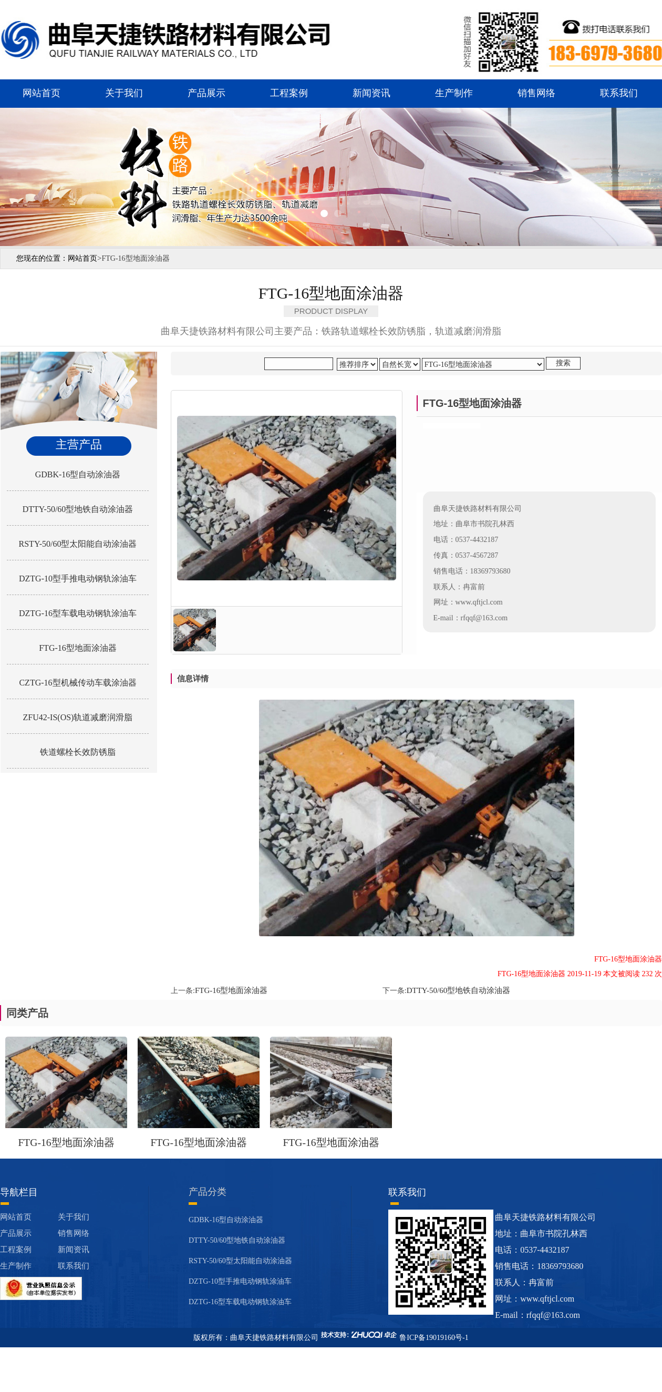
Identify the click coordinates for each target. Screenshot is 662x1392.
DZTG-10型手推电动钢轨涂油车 (78, 578)
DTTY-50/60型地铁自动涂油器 (78, 509)
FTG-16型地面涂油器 (78, 647)
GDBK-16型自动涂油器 (78, 474)
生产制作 (454, 93)
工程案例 (289, 93)
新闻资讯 (371, 93)
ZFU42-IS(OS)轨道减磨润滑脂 (78, 717)
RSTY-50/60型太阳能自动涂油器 (78, 543)
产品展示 (206, 93)
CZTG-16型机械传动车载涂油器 (77, 682)
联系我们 (619, 93)
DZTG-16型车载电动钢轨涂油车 (78, 613)
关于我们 (124, 93)
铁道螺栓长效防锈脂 (78, 752)
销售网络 (536, 93)
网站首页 (41, 93)
